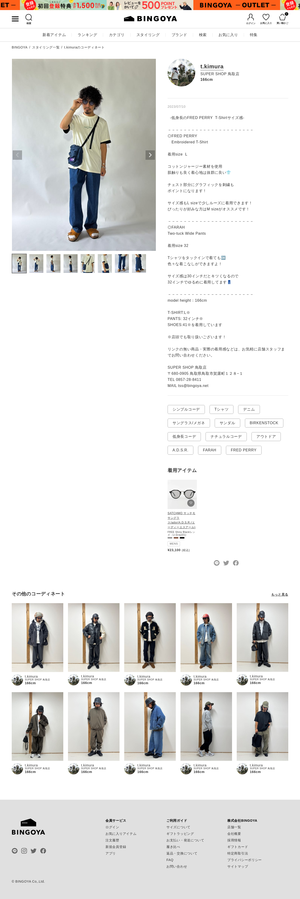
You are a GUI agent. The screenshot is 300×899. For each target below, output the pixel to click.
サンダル (227, 423)
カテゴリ (117, 35)
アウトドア (266, 436)
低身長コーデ (184, 436)
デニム (249, 409)
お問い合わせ (176, 866)
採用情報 (234, 840)
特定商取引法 (237, 853)
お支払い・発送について (185, 840)
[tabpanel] (63, 5)
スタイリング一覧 (46, 47)
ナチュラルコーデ (226, 436)
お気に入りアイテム (120, 834)
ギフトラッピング (180, 834)
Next (150, 155)
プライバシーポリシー (244, 860)
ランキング (87, 35)
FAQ (169, 860)
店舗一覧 (234, 827)
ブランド (179, 35)
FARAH (209, 450)
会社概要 (234, 834)
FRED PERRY (244, 450)
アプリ (110, 853)
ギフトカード (237, 847)
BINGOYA (20, 47)
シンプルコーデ (186, 409)
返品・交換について (181, 853)
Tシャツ (221, 409)
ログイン (112, 827)
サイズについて (178, 827)
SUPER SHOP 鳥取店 (220, 74)
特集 (254, 35)
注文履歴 (112, 840)
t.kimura (212, 67)
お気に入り (228, 35)
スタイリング (148, 35)
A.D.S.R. (180, 450)
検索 (203, 35)
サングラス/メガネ (188, 423)
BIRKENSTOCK (264, 423)
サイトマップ (237, 866)
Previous (17, 155)
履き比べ (173, 847)
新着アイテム (54, 35)
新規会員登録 (115, 847)
